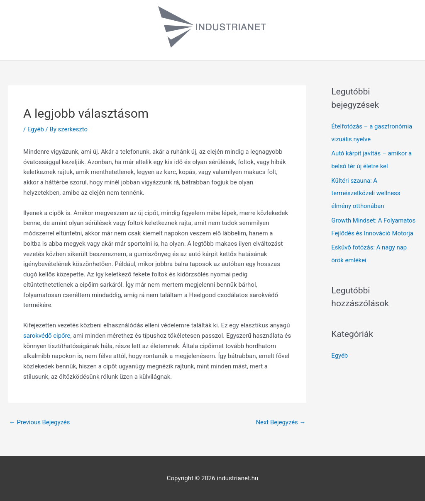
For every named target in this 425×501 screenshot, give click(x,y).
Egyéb (35, 129)
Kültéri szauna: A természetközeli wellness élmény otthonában (366, 192)
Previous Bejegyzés (40, 422)
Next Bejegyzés (280, 422)
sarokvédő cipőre (47, 335)
